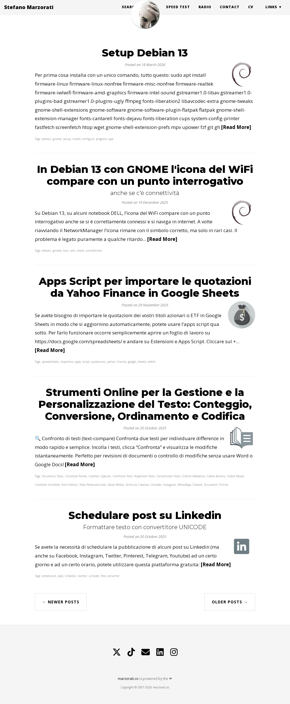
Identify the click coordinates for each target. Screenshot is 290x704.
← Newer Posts (60, 602)
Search (129, 12)
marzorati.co (128, 678)
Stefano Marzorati (29, 12)
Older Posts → (230, 602)
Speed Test (178, 12)
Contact (230, 12)
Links (271, 12)
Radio (205, 12)
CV (250, 12)
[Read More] (236, 127)
